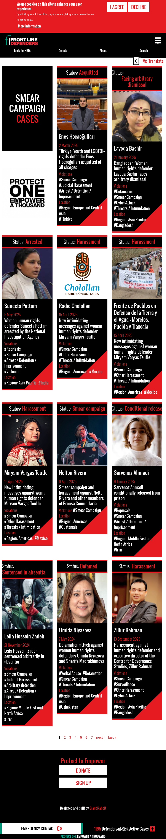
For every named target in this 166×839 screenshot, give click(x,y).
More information (29, 25)
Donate (63, 50)
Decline (138, 6)
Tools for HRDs (22, 50)
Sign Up (83, 782)
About (103, 50)
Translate (156, 61)
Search (143, 50)
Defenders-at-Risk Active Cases (121, 829)
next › (100, 737)
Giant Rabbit (97, 808)
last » (112, 737)
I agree (117, 6)
